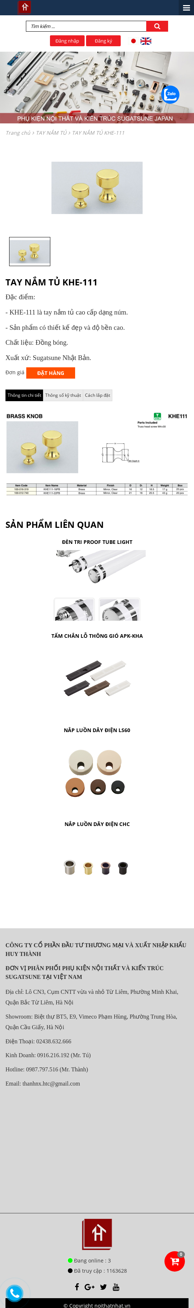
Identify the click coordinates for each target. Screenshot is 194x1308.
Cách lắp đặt (97, 395)
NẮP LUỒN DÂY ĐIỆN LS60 (97, 730)
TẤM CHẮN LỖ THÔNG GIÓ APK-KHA (97, 635)
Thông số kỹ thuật (63, 395)
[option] (97, 187)
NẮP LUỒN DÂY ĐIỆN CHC (97, 824)
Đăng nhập (67, 40)
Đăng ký (103, 40)
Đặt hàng (50, 373)
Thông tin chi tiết (24, 395)
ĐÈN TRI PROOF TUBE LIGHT (97, 541)
